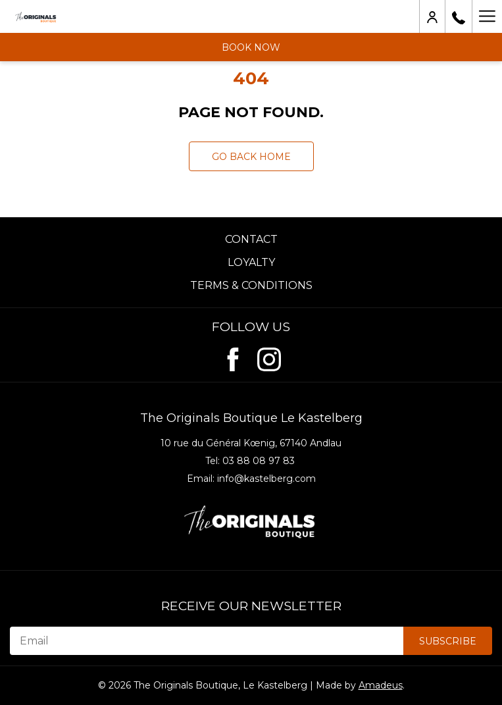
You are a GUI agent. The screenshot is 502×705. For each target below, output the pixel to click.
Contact (251, 239)
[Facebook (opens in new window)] (233, 356)
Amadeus (381, 685)
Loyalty (251, 262)
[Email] (206, 641)
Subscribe (447, 641)
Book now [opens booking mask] (251, 47)
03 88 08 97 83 (258, 461)
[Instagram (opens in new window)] (269, 356)
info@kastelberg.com (266, 478)
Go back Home (251, 157)
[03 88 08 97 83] (458, 16)
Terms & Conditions (251, 285)
